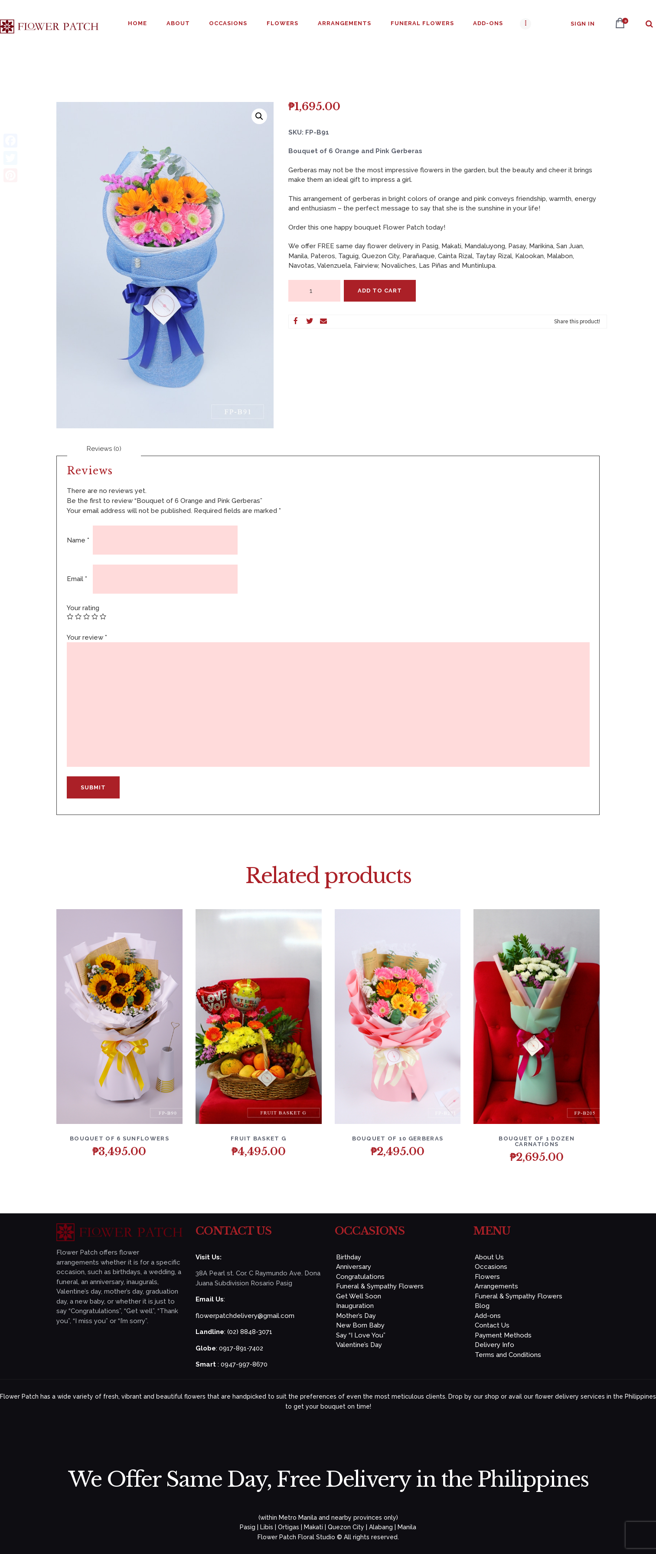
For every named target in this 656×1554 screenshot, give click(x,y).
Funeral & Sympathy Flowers (380, 1286)
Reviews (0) (104, 449)
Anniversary (353, 1267)
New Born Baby (360, 1325)
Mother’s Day (356, 1316)
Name (78, 540)
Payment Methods (503, 1335)
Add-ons (488, 1316)
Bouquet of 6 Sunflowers (119, 1138)
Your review (87, 637)
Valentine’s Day (359, 1345)
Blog (482, 1306)
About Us (489, 1257)
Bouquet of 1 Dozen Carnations (536, 1141)
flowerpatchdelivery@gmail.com (245, 1316)
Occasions (491, 1267)
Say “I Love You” (360, 1335)
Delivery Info (494, 1345)
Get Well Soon (358, 1296)
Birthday (348, 1257)
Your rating (83, 608)
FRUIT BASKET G (258, 1138)
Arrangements (496, 1286)
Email (77, 579)
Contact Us (492, 1325)
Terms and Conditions (508, 1355)
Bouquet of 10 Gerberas (398, 1138)
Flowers (487, 1277)
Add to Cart (380, 290)
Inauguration (355, 1306)
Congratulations (360, 1277)
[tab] (104, 449)
